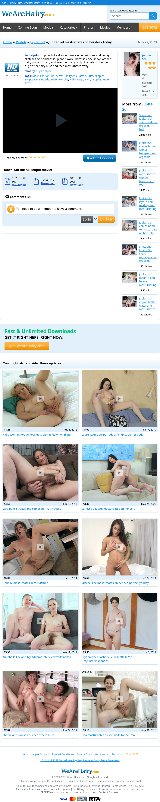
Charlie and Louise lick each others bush (28, 735)
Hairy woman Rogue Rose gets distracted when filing (36, 434)
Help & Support (40, 754)
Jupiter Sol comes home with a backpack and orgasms (148, 150)
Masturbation (40, 76)
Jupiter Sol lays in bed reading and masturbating (147, 204)
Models (48, 27)
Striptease (31, 79)
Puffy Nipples (96, 76)
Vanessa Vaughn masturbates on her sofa (108, 508)
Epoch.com (35, 789)
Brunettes (57, 76)
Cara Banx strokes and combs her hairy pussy (31, 508)
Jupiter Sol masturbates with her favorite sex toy (147, 177)
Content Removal (109, 792)
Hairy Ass (71, 76)
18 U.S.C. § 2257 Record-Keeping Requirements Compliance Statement (79, 760)
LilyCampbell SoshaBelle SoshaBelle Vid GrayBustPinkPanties (107, 659)
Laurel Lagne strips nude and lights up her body (112, 434)
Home (7, 27)
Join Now (106, 219)
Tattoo (82, 76)
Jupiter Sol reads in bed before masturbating (147, 280)
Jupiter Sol (37, 42)
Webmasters (102, 754)
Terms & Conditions (63, 754)
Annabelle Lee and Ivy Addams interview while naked (36, 657)
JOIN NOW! (149, 27)
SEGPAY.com (48, 792)
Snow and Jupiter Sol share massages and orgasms (148, 253)
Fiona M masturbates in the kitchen (25, 583)
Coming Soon (27, 27)
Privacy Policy (84, 754)
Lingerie (44, 79)
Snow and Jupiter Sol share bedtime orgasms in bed (148, 122)
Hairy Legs (76, 79)
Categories (67, 27)
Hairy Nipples (93, 79)
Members (123, 27)
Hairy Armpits (59, 79)
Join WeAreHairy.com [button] (27, 345)
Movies (105, 27)
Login (87, 219)
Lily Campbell (44, 71)
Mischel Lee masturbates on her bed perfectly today (115, 583)
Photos (89, 27)
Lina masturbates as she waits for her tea (108, 735)
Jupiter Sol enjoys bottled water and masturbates (148, 304)
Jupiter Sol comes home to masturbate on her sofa (148, 228)
